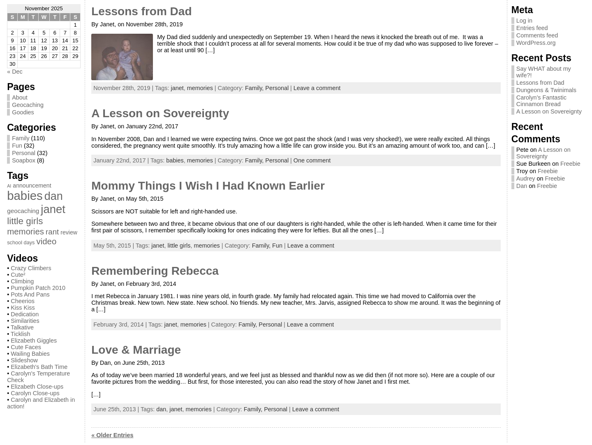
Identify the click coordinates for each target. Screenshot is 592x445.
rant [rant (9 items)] (52, 231)
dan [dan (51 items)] (53, 196)
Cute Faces (26, 347)
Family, (255, 88)
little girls (179, 245)
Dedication (25, 314)
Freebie (570, 163)
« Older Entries (112, 435)
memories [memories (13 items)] (25, 231)
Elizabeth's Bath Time (39, 367)
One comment (312, 160)
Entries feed (532, 28)
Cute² (18, 274)
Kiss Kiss (23, 307)
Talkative (22, 327)
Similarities (25, 321)
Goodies (23, 112)
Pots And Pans (30, 294)
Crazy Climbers (31, 268)
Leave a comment (317, 88)
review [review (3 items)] (68, 232)
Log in (524, 20)
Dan (521, 186)
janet (177, 88)
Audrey (525, 178)
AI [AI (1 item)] (9, 185)
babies (174, 160)
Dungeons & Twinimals (546, 90)
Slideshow (24, 360)
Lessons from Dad (141, 11)
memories (200, 88)
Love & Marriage (136, 349)
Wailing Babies (30, 353)
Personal (23, 153)
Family (20, 138)
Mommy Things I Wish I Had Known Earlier (208, 185)
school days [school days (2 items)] (21, 242)
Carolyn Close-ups (35, 393)
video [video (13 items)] (46, 241)
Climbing (22, 281)
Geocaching (28, 105)
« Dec (15, 71)
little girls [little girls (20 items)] (25, 221)
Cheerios (23, 301)
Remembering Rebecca (155, 270)
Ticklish (20, 334)
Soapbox (23, 160)
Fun (17, 145)
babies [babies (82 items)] (24, 195)
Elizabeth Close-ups (37, 386)
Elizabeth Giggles (34, 340)
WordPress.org (536, 42)
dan (161, 409)
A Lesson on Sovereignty (160, 113)
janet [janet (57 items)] (53, 209)
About (20, 97)
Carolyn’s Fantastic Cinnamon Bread (541, 100)
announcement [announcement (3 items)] (32, 185)
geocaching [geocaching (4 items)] (23, 210)
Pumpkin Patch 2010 (38, 288)
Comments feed (537, 35)
